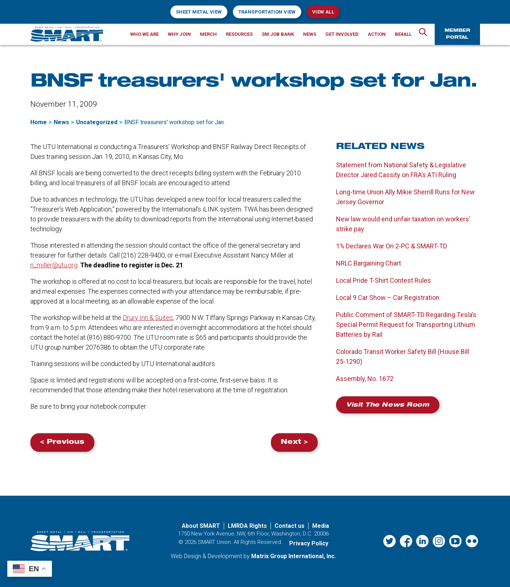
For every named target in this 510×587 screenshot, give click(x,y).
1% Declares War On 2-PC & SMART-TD (391, 246)
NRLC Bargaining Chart (368, 263)
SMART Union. (215, 542)
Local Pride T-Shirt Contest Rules (383, 280)
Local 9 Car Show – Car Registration (387, 297)
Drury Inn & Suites (148, 317)
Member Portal (457, 34)
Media (320, 525)
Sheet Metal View (199, 12)
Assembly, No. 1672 (364, 378)
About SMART (201, 525)
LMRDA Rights (247, 525)
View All (323, 12)
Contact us (290, 525)
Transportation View (267, 12)
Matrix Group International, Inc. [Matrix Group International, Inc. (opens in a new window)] (293, 556)
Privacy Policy (308, 543)
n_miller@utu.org (54, 265)
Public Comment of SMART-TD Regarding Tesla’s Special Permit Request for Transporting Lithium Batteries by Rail (406, 324)
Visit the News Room (387, 405)
